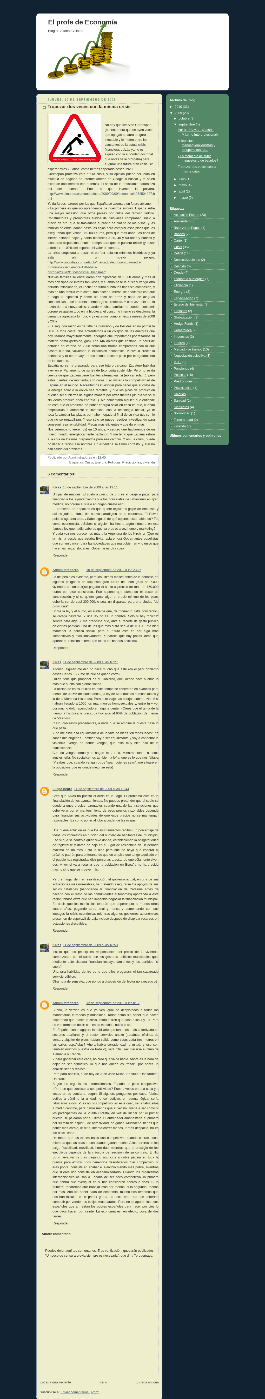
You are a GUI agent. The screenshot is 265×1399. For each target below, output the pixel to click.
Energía (100, 462)
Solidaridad (182, 413)
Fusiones (180, 311)
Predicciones (131, 462)
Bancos (179, 234)
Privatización (183, 388)
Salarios (180, 394)
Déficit (178, 253)
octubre (185, 118)
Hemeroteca (183, 330)
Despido (180, 266)
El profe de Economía (82, 22)
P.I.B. (177, 362)
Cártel (178, 240)
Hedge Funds (184, 324)
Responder (60, 555)
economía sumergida (189, 279)
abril (182, 191)
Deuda (178, 272)
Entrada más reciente (55, 1382)
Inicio (103, 1382)
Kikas (56, 487)
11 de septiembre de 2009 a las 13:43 (101, 789)
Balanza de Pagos (187, 228)
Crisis (89, 462)
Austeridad (181, 221)
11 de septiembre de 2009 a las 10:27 (90, 662)
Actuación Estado (186, 215)
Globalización (184, 317)
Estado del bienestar (189, 304)
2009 (179, 113)
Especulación (183, 298)
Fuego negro (62, 789)
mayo (183, 185)
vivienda (149, 462)
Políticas (114, 462)
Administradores (65, 570)
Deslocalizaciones (187, 260)
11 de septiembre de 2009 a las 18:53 (90, 945)
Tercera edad (183, 420)
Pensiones (181, 368)
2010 (179, 107)
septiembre (187, 124)
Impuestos (181, 337)
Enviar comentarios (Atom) (80, 1392)
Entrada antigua (147, 1382)
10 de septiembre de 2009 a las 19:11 (90, 487)
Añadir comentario (56, 1234)
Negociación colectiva (190, 355)
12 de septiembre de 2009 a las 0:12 (113, 1003)
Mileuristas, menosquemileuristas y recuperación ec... (196, 145)
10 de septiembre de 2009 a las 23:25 (113, 570)
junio (183, 179)
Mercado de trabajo (188, 349)
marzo (184, 198)
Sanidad (180, 400)
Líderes (179, 343)
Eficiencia (181, 285)
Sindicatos (181, 407)
